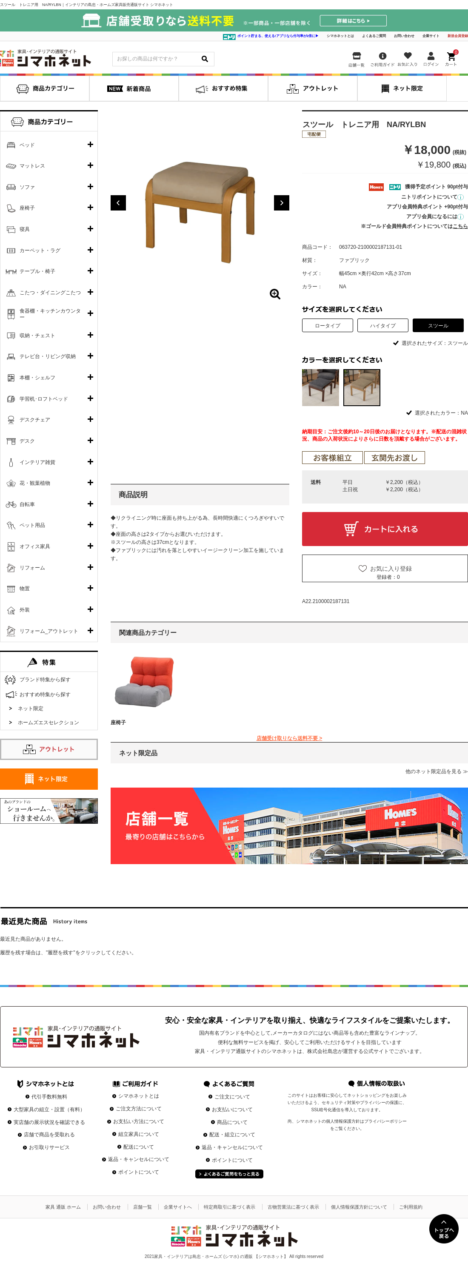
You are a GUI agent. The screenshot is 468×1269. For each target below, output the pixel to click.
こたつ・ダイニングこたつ (50, 293)
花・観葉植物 (35, 483)
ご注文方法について (139, 1109)
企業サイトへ (178, 1206)
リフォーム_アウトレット (49, 631)
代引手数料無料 (49, 1097)
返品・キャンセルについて (138, 1159)
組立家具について (138, 1134)
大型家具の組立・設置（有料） (49, 1110)
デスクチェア (35, 420)
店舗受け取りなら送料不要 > (289, 738)
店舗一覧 (142, 1206)
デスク (27, 441)
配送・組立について (232, 1135)
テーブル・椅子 (37, 271)
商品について (232, 1122)
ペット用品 (32, 525)
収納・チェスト (37, 336)
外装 (25, 610)
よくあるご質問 (374, 36)
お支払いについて (232, 1110)
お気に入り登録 (391, 568)
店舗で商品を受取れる (49, 1135)
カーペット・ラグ (40, 250)
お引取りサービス (49, 1147)
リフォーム (32, 568)
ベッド (27, 145)
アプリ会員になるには (435, 216)
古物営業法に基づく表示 (293, 1206)
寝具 (25, 229)
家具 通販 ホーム (63, 1206)
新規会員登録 (458, 36)
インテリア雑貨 (37, 462)
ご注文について (232, 1097)
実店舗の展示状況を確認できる (49, 1122)
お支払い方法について (138, 1121)
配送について (138, 1147)
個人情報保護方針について (359, 1206)
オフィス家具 (35, 546)
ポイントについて (138, 1172)
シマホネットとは (340, 36)
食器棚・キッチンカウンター (50, 314)
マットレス (32, 166)
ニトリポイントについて (432, 197)
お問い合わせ (404, 36)
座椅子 (118, 723)
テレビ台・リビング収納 (48, 356)
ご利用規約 (410, 1206)
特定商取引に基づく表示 (229, 1206)
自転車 (27, 504)
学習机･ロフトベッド (44, 399)
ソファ (27, 187)
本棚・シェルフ (37, 378)
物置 (25, 589)
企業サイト (430, 36)
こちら (460, 226)
